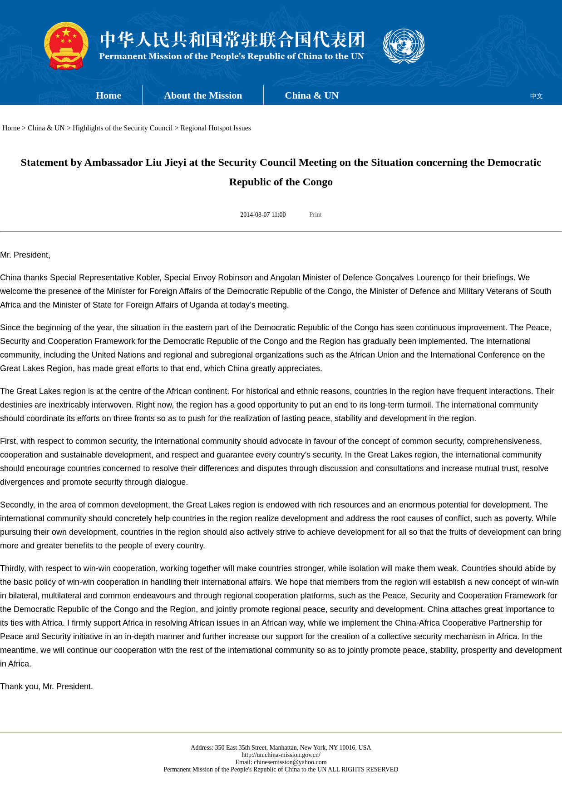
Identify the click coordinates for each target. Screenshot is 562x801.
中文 (536, 96)
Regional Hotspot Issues (215, 128)
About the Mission (203, 95)
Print (315, 214)
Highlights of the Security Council (123, 128)
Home (108, 95)
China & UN (312, 95)
